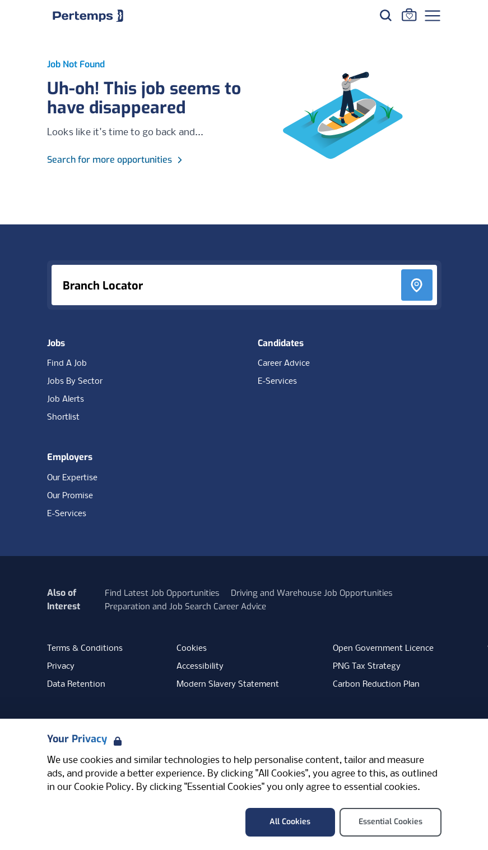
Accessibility (200, 666)
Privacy (61, 666)
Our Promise (70, 495)
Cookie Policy (102, 787)
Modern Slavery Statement (227, 684)
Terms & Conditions (85, 648)
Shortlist (63, 417)
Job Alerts (65, 399)
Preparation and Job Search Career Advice (185, 606)
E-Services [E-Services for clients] (66, 513)
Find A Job (67, 363)
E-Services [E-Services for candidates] (277, 381)
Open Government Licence (383, 648)
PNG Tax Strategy (367, 666)
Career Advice (284, 363)
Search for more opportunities (116, 160)
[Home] (88, 15)
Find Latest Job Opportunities (162, 593)
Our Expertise (72, 478)
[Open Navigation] (432, 15)
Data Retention (76, 684)
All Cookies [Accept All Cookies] (289, 821)
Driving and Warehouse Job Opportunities (312, 593)
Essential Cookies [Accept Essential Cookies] (390, 821)
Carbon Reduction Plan (376, 684)
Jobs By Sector (75, 381)
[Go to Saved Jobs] (409, 14)
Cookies (191, 648)
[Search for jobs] (385, 15)
